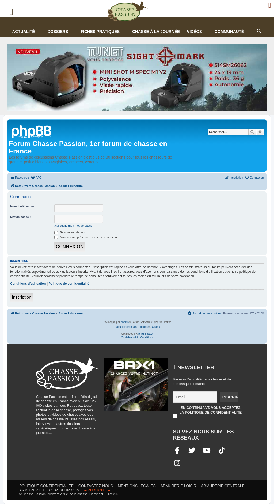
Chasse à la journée (156, 31)
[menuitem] (36, 177)
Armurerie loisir (178, 486)
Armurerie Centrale (223, 486)
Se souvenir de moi (69, 232)
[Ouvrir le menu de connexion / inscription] (269, 5)
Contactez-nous (95, 486)
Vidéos (194, 31)
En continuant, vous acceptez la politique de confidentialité (210, 410)
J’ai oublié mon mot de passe (73, 225)
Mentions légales (137, 486)
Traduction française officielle (131, 326)
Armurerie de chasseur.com (49, 490)
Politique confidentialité (46, 486)
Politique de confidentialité (68, 284)
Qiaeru (156, 326)
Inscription (21, 297)
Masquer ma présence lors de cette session (85, 237)
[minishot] (137, 77)
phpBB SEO (145, 333)
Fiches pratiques (100, 31)
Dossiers (57, 31)
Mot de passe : (20, 216)
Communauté (229, 31)
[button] (259, 30)
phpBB (125, 322)
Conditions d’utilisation (28, 284)
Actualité (23, 31)
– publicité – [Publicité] (97, 490)
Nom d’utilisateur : (23, 206)
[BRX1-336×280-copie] (136, 387)
